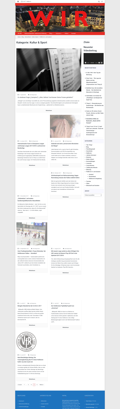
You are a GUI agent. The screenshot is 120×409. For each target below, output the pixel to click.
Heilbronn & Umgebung (95, 178)
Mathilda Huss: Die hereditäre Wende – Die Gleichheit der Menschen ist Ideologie (94, 90)
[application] (94, 58)
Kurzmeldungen (90, 161)
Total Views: (89, 388)
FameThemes (100, 406)
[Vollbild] (101, 63)
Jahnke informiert (91, 155)
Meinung (88, 169)
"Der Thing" (89, 145)
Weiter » (42, 371)
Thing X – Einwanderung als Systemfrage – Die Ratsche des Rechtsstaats (95, 105)
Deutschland (28, 37)
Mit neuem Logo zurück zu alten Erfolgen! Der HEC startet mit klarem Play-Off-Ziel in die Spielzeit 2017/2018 (65, 244)
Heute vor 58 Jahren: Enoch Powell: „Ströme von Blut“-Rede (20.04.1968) (94, 113)
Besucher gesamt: (90, 391)
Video (87, 183)
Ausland (91, 174)
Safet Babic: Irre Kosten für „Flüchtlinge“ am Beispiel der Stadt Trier (94, 98)
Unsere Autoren (44, 390)
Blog (50, 33)
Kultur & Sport (35, 37)
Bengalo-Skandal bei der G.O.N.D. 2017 (29, 293)
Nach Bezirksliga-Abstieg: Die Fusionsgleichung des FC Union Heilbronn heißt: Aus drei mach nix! (30, 347)
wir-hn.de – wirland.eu (30, 406)
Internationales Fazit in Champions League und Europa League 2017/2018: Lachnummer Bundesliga (31, 143)
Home (19, 37)
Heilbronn (89, 153)
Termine (88, 181)
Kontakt (73, 33)
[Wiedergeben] (85, 63)
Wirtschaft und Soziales (92, 185)
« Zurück (19, 371)
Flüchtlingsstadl (90, 149)
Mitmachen (43, 388)
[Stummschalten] (99, 63)
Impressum (21, 388)
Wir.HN (19, 33)
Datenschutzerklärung (24, 390)
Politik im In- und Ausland (46, 37)
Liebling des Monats (91, 167)
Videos (66, 33)
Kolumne (58, 33)
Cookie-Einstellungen (24, 393)
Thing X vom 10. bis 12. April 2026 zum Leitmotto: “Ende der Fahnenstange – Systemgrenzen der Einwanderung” (94, 130)
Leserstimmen (90, 165)
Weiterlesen (49, 110)
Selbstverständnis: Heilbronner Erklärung (35, 33)
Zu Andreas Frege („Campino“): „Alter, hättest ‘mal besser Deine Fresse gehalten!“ (45, 97)
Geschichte (89, 151)
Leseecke (89, 163)
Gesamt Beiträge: (90, 394)
